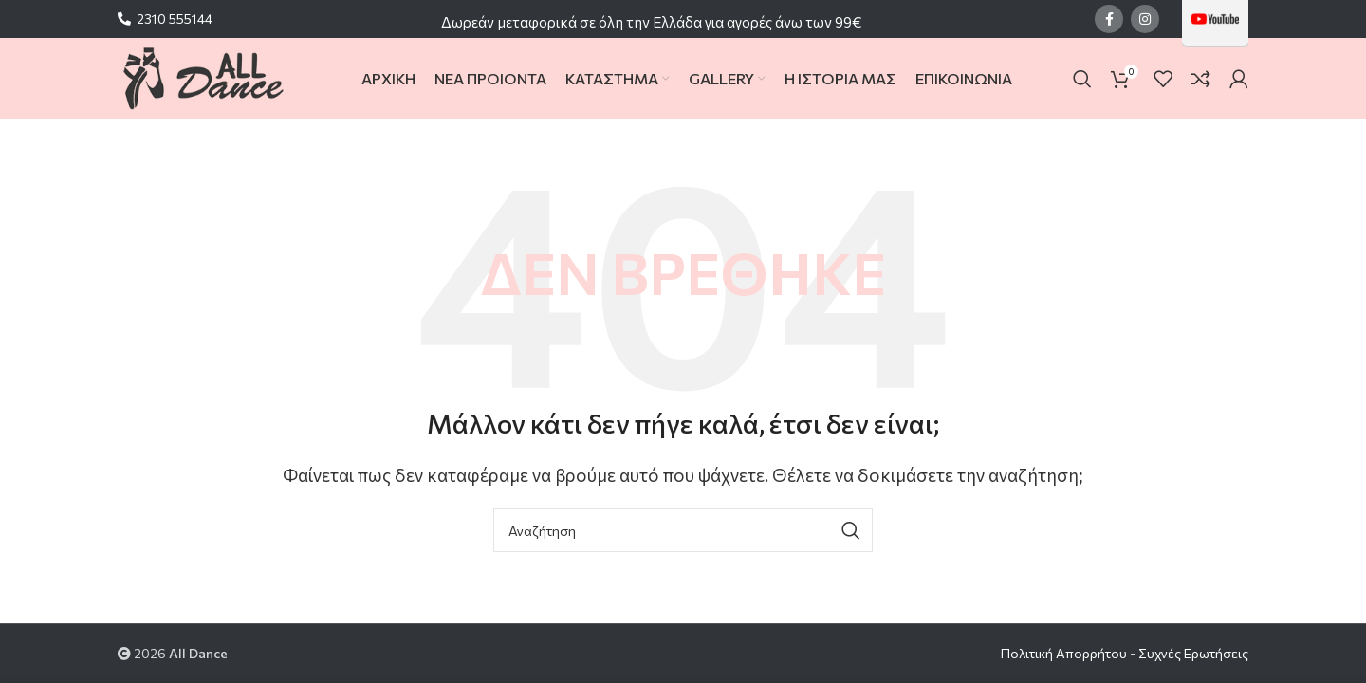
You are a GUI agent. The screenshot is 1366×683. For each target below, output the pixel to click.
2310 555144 (174, 18)
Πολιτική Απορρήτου (1064, 653)
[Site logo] (202, 76)
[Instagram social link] (1145, 19)
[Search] (1082, 79)
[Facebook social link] (1109, 19)
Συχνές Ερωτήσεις (1193, 653)
